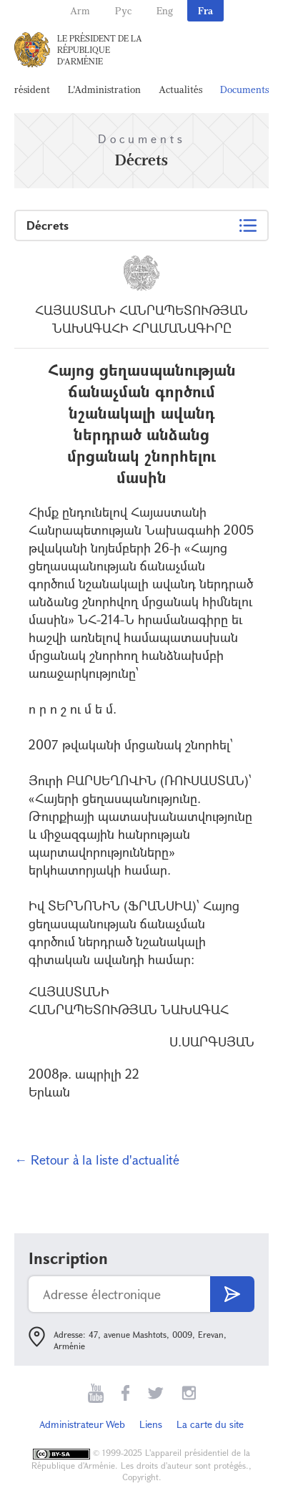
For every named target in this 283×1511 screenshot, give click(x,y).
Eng (165, 10)
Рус (123, 10)
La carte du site (210, 1424)
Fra (205, 10)
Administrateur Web (82, 1424)
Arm (80, 10)
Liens (150, 1424)
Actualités (180, 89)
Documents (244, 89)
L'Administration (104, 89)
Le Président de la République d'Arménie (99, 49)
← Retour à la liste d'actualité (96, 1159)
